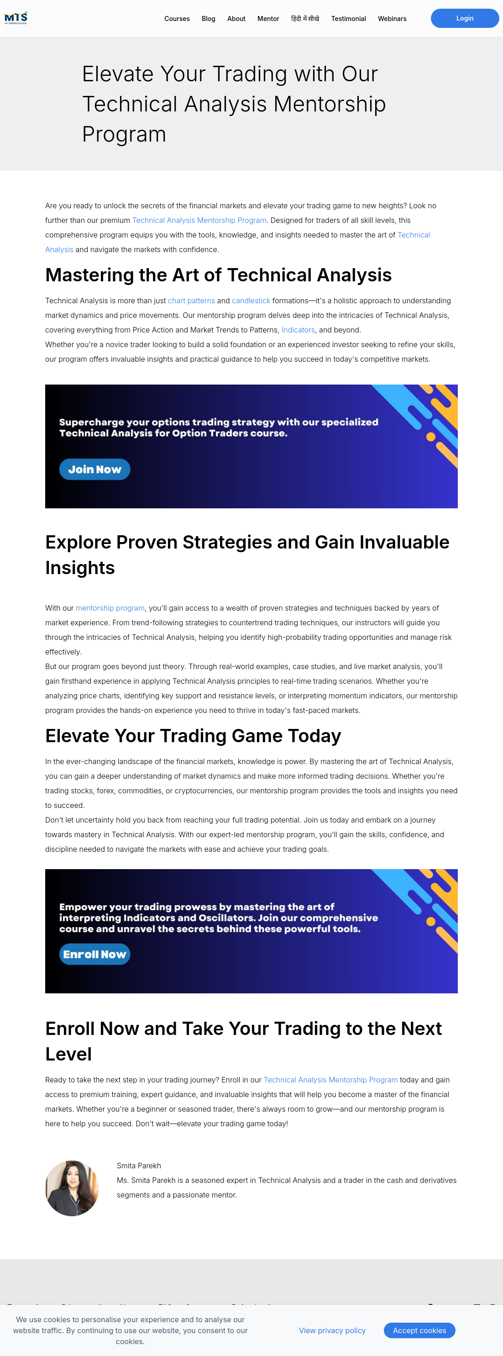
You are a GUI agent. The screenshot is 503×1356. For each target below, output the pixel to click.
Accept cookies (419, 1330)
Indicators (298, 329)
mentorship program (110, 607)
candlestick (251, 300)
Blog (208, 18)
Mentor (268, 18)
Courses (177, 18)
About (236, 18)
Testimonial (348, 18)
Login (465, 18)
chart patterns (191, 300)
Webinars (392, 18)
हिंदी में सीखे (305, 18)
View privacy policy (332, 1330)
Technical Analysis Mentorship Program (199, 220)
